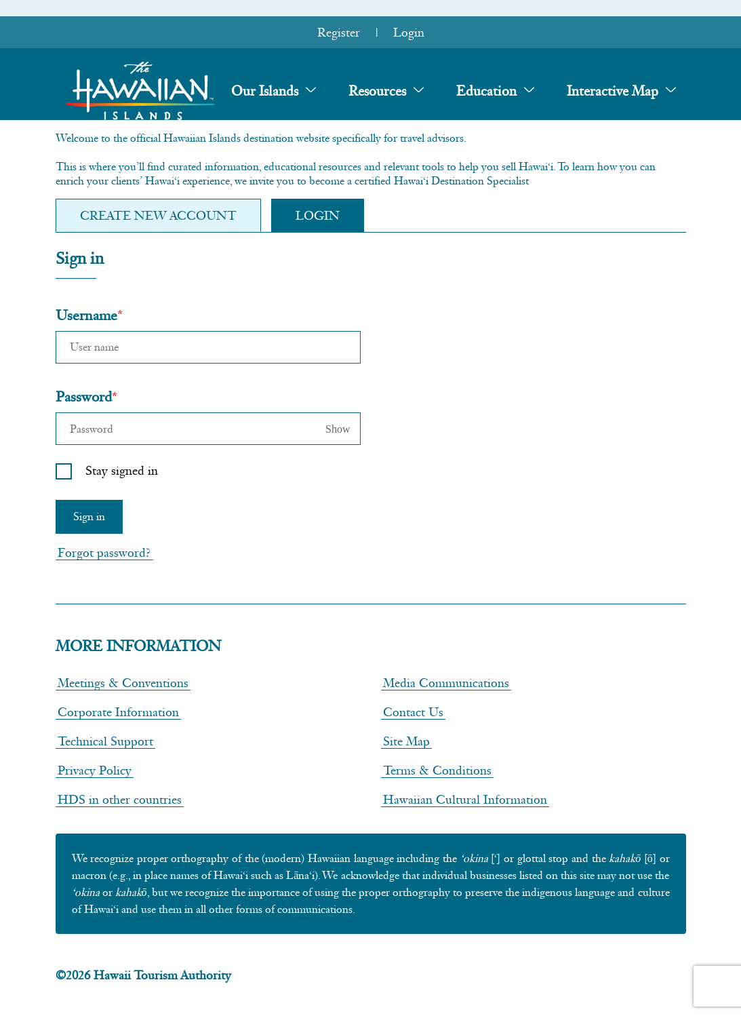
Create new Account (158, 215)
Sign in (89, 516)
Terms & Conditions (437, 770)
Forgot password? (104, 552)
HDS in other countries (120, 799)
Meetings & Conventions (123, 682)
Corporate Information (118, 712)
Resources (377, 91)
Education (486, 91)
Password (84, 396)
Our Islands (264, 91)
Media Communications (446, 682)
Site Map (406, 741)
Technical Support (105, 741)
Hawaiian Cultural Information (465, 799)
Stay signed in (121, 470)
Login (408, 32)
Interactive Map (612, 91)
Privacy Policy (95, 770)
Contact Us (413, 712)
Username (86, 315)
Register (338, 32)
